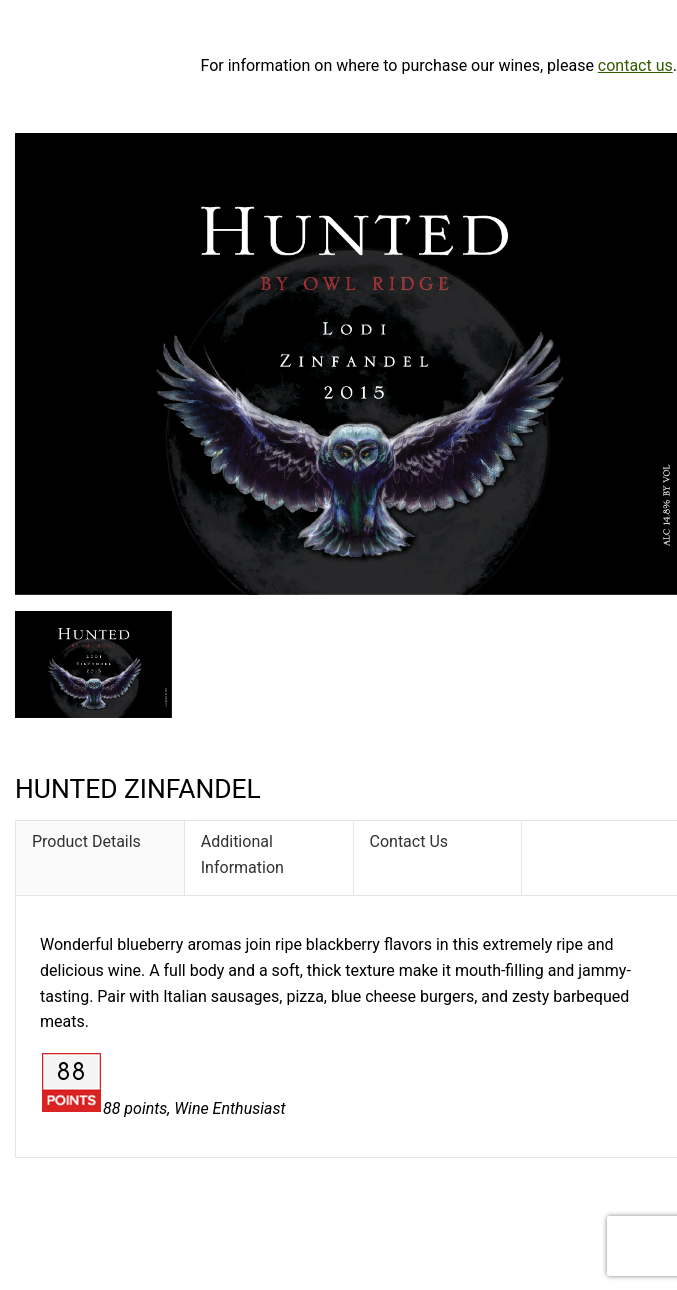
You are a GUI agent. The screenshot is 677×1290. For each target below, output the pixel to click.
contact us (635, 65)
